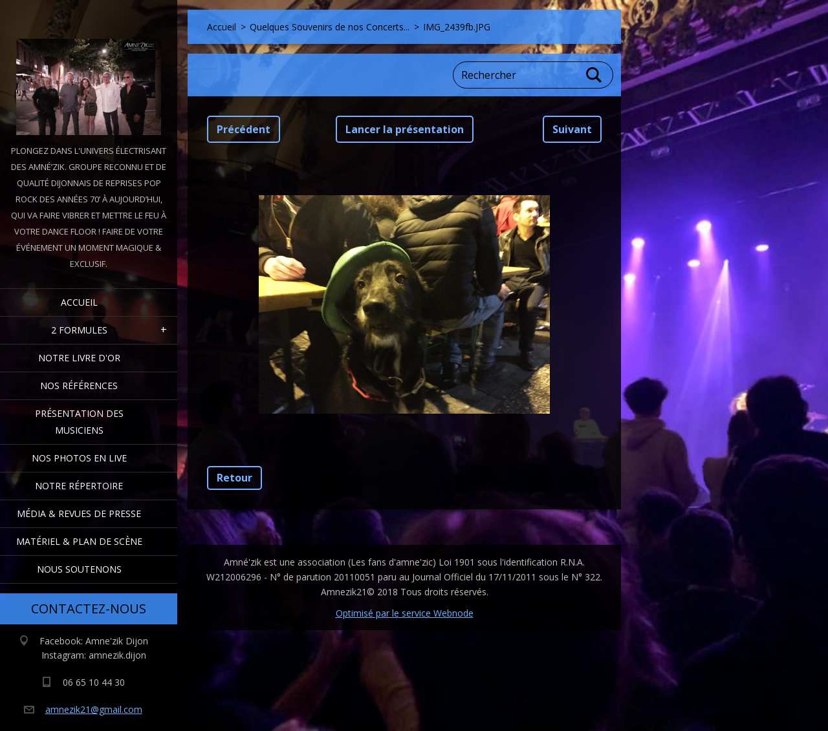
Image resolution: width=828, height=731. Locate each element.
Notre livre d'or (79, 358)
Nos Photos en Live (79, 458)
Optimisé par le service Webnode (405, 613)
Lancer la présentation (404, 129)
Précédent (243, 129)
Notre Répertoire (79, 486)
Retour (234, 478)
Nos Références (79, 385)
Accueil (79, 302)
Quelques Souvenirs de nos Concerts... (329, 27)
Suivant (572, 129)
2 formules (79, 330)
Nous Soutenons (79, 569)
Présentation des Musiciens (79, 421)
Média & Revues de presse (79, 513)
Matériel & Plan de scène (79, 541)
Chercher (594, 75)
